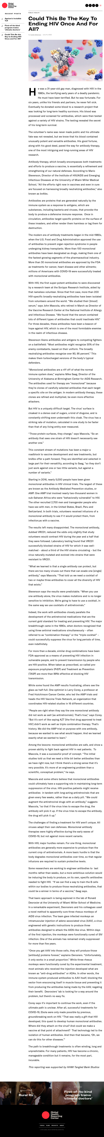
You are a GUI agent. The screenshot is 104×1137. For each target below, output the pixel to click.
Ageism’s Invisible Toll (13, 20)
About (62, 1125)
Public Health (34, 12)
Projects (54, 1125)
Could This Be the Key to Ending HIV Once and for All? (13, 36)
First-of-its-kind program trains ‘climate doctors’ (12, 27)
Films (48, 1125)
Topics (42, 1125)
